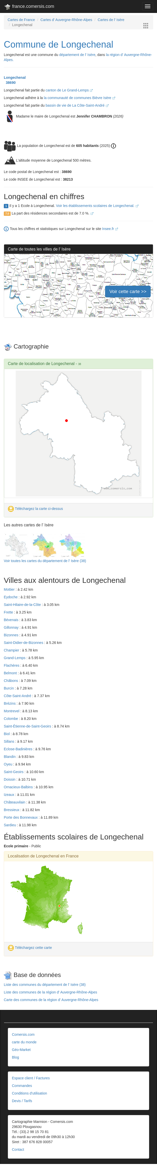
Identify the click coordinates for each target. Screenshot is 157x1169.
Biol (7, 734)
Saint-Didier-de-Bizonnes (24, 643)
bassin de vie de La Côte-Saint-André (77, 105)
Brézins (10, 703)
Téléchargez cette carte (30, 948)
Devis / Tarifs (22, 1101)
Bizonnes (11, 635)
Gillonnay (11, 627)
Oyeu (8, 764)
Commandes (22, 1086)
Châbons (11, 681)
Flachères (12, 665)
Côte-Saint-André (18, 696)
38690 (10, 83)
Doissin (10, 779)
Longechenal (15, 77)
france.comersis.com (29, 7)
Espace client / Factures (31, 1078)
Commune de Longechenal (58, 44)
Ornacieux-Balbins (19, 787)
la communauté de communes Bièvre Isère (79, 98)
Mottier (10, 589)
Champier (12, 650)
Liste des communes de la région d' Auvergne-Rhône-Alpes (50, 992)
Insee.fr (110, 229)
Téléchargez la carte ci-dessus (35, 509)
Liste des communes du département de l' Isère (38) (45, 985)
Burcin (9, 688)
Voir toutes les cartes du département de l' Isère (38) (45, 561)
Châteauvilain (15, 802)
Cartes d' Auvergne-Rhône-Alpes (66, 20)
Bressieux (12, 810)
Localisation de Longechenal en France (43, 856)
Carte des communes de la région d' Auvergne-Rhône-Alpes (51, 1000)
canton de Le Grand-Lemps (69, 90)
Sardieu (10, 825)
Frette (9, 612)
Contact (18, 1149)
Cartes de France (21, 20)
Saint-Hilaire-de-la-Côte (23, 605)
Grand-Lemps (15, 658)
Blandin (10, 757)
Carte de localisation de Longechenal (41, 363)
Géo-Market (21, 1050)
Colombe (11, 719)
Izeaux (9, 795)
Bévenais (11, 620)
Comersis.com (23, 1034)
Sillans (9, 741)
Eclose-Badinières (18, 749)
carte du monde (24, 1042)
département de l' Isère (77, 55)
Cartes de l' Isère (111, 20)
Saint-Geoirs (14, 772)
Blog (15, 1057)
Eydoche (11, 597)
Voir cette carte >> (127, 291)
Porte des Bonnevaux (21, 817)
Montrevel (12, 711)
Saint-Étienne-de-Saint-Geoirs (28, 726)
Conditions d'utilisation (29, 1093)
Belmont (11, 673)
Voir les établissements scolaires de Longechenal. (97, 206)
